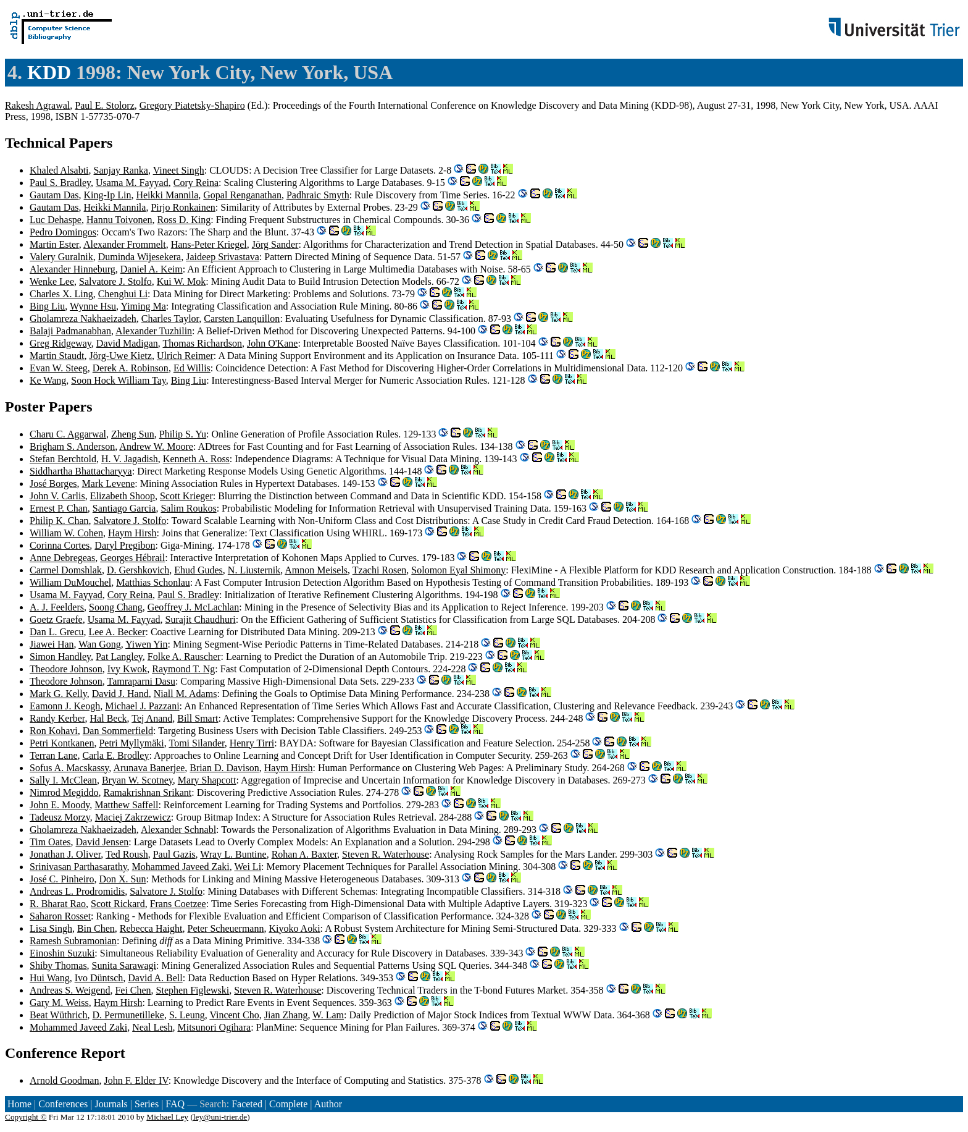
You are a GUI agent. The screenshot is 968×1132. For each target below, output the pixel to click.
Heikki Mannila (167, 195)
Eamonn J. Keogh (65, 706)
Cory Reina (196, 182)
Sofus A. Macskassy (69, 767)
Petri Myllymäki (131, 743)
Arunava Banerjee (149, 767)
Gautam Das (54, 195)
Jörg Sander (275, 244)
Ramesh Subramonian (73, 941)
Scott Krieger (186, 496)
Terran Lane (54, 755)
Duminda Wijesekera (140, 256)
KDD (49, 72)
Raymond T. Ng (183, 669)
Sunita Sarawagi (124, 965)
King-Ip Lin (107, 195)
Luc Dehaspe (55, 219)
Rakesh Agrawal (37, 105)
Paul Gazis (174, 854)
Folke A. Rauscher (184, 656)
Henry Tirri (252, 743)
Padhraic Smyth (317, 195)
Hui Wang (50, 978)
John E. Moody (60, 805)
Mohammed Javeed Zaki (181, 866)
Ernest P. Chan (59, 508)
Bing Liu (47, 306)
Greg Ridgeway (60, 343)
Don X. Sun (122, 879)
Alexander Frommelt (124, 244)
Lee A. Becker (117, 632)
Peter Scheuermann (226, 928)
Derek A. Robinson (131, 368)
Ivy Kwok (127, 669)
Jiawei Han (52, 644)
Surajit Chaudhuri (200, 619)
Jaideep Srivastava (222, 256)
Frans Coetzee (178, 903)
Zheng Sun (132, 434)
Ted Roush (127, 854)
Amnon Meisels (316, 570)
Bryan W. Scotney (137, 780)
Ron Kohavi (54, 730)
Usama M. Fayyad (132, 182)
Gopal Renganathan (242, 195)
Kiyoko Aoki (294, 928)
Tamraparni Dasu (141, 681)
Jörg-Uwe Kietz (120, 355)
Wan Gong (99, 644)
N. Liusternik (254, 570)
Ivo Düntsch (99, 978)
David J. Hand (120, 693)
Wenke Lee (52, 281)
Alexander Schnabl (178, 829)
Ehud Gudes (198, 570)
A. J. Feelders (57, 607)
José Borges (53, 483)
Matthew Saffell (126, 805)
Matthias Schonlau (153, 582)
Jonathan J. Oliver (65, 854)
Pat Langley (119, 656)
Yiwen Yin (146, 644)
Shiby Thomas (58, 965)
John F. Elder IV (136, 1080)
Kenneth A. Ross (196, 459)
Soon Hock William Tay (118, 380)
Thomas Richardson (202, 343)
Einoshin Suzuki (62, 953)
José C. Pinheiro (62, 879)
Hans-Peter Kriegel (209, 244)
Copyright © (26, 1116)
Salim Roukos (188, 508)
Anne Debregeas (62, 557)
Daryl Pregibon (124, 545)
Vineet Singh (178, 170)
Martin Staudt (57, 355)
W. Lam (328, 1015)
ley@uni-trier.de (220, 1116)
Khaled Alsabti (59, 170)
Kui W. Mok (181, 281)
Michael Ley (167, 1116)
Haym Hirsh (132, 533)
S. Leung (187, 1015)
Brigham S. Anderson (72, 446)
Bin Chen (96, 928)
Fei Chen (133, 990)
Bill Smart (197, 718)
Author (328, 1104)
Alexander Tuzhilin (153, 331)
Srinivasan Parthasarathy (78, 866)
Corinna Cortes (60, 545)
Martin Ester (54, 244)
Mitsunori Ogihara (214, 1027)
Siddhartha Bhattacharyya (81, 471)
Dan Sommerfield (118, 730)
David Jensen (102, 842)
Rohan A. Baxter (304, 854)
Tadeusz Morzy (60, 817)
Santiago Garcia (124, 508)
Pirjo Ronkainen (183, 207)
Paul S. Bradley (60, 182)
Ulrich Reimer (185, 355)
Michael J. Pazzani (142, 706)
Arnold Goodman (64, 1080)
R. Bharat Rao (58, 903)
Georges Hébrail (132, 557)
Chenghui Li (123, 294)
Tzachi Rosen (380, 570)
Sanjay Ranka (121, 170)
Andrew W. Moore (156, 446)
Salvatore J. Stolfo (115, 281)
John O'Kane (272, 343)
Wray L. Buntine (233, 854)
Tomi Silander (196, 743)
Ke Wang (48, 380)
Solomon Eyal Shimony (458, 570)
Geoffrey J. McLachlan (194, 607)
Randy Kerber (57, 718)
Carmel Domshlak (66, 570)
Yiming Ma (143, 306)
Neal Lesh (152, 1027)
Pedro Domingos (63, 232)
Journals (110, 1104)
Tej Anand (151, 718)
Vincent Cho (234, 1015)
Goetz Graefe (56, 619)
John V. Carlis (57, 496)
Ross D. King (184, 219)
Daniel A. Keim (151, 269)
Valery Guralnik (61, 256)
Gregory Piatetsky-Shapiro (192, 105)
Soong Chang (116, 607)
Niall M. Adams (185, 693)
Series (147, 1104)
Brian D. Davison (224, 767)
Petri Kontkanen (62, 743)
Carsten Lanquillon (242, 318)
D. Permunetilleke (128, 1015)
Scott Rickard (118, 903)
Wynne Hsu (93, 306)
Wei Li (247, 866)
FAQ (175, 1104)
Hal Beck (108, 718)
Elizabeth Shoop (122, 496)
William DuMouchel (70, 582)
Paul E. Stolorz (104, 105)
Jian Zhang (286, 1015)
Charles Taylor (170, 318)
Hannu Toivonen (119, 219)
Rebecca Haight (151, 928)
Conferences (63, 1104)
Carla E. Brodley (116, 755)
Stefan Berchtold (63, 459)
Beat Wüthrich (58, 1015)
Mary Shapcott (207, 780)
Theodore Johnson (66, 669)
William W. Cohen (66, 533)
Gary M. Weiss (59, 1002)
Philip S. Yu (182, 434)
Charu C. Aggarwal (68, 434)
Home (19, 1104)
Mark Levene (108, 483)
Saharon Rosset (60, 916)
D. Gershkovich (138, 570)
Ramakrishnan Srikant (148, 792)
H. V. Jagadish (129, 459)
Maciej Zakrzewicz (133, 817)
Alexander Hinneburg (72, 269)
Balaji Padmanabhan (70, 331)
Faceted (247, 1104)
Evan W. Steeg (59, 368)
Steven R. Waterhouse (385, 854)
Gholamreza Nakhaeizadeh (83, 318)
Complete (288, 1104)
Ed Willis (192, 368)
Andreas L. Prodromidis (77, 891)
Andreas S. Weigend (70, 990)
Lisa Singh (51, 928)
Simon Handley (60, 656)
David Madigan (127, 343)
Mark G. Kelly (58, 693)
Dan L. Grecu (57, 632)
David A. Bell (155, 978)
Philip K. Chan (59, 520)
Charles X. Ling (61, 294)
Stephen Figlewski (193, 990)
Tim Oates (50, 842)
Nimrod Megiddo (64, 792)
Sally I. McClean (63, 780)
